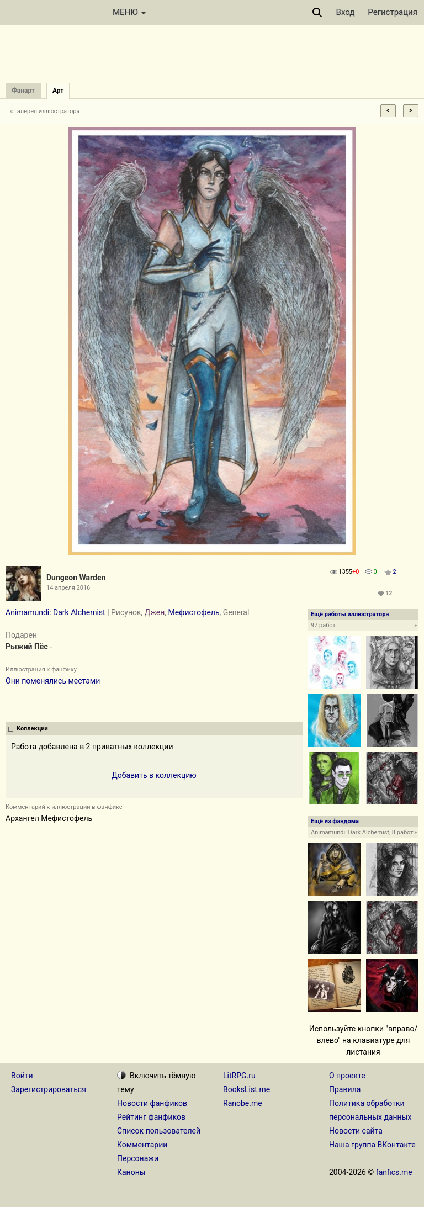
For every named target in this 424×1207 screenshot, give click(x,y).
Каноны (131, 1172)
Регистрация (392, 12)
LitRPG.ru (239, 1075)
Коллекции (32, 728)
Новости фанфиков (152, 1103)
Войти (22, 1075)
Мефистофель (194, 612)
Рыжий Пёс (27, 646)
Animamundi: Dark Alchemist (55, 612)
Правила (345, 1089)
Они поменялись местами (53, 680)
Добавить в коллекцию (154, 775)
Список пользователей (158, 1130)
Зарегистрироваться (48, 1089)
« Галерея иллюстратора (45, 111)
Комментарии (142, 1144)
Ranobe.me (242, 1103)
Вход (345, 12)
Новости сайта (356, 1130)
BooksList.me (246, 1089)
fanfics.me (394, 1172)
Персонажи (137, 1158)
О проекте (347, 1075)
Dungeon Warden (75, 577)
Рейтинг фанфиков (151, 1117)
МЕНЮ (129, 12)
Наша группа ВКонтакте (372, 1144)
